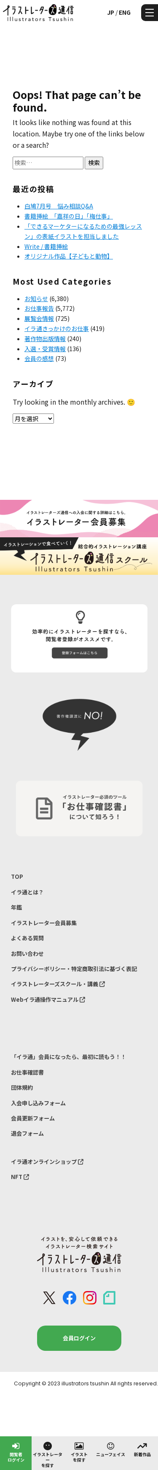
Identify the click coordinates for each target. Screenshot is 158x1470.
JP (110, 12)
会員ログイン (79, 1338)
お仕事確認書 (27, 1072)
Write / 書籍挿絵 (46, 246)
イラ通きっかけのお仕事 (56, 328)
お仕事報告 (39, 308)
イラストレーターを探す (47, 1454)
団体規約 (22, 1087)
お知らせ (36, 298)
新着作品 (142, 1449)
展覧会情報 (39, 318)
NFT (20, 1177)
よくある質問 (27, 938)
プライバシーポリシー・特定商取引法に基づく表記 (74, 969)
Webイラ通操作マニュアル (48, 999)
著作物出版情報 (45, 338)
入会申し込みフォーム (38, 1103)
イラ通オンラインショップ (47, 1162)
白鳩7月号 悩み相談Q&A (58, 206)
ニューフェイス (110, 1449)
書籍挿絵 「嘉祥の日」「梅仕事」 (68, 216)
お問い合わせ (27, 954)
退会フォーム (27, 1133)
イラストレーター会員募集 (44, 923)
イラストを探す (79, 1452)
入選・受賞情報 (45, 348)
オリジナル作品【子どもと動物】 (68, 256)
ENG (125, 12)
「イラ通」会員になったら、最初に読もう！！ (68, 1057)
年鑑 (16, 907)
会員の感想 (39, 358)
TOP (17, 876)
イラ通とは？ (27, 892)
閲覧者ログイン (16, 1452)
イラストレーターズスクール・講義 (58, 984)
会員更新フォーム (33, 1118)
